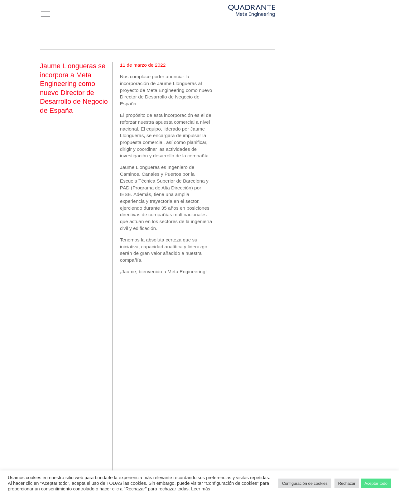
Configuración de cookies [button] (305, 483)
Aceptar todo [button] (375, 483)
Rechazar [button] (347, 483)
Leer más (200, 488)
